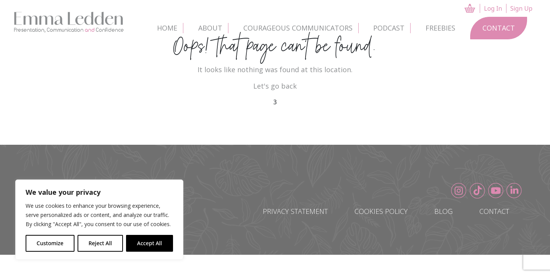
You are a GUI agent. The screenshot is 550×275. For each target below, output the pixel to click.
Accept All (149, 243)
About (210, 27)
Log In (493, 10)
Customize (50, 243)
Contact (498, 27)
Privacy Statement (295, 211)
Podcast (388, 27)
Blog (443, 211)
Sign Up (521, 10)
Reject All (100, 243)
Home (167, 27)
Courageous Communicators (298, 27)
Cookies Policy (381, 211)
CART (470, 8)
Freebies (440, 27)
